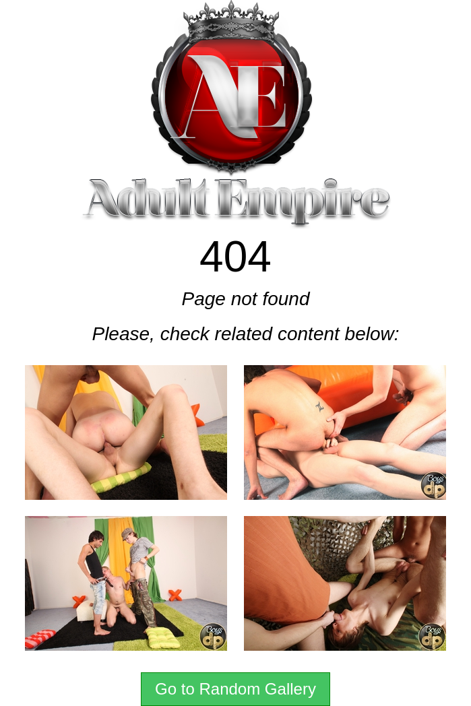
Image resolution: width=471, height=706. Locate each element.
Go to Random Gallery (235, 689)
